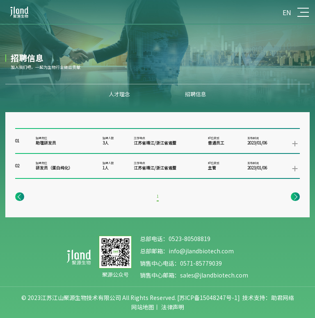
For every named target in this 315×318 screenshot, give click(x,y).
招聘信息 (195, 94)
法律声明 (172, 307)
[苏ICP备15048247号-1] (208, 297)
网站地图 (142, 307)
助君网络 (282, 297)
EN (287, 12)
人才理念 (119, 94)
